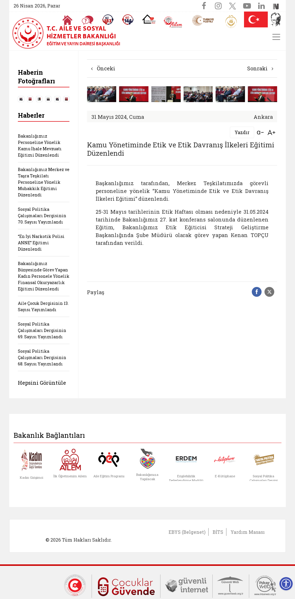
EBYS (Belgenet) (187, 532)
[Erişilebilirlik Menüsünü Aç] (286, 583)
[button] (270, 101)
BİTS (218, 532)
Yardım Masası (247, 532)
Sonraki (260, 68)
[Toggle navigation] (276, 37)
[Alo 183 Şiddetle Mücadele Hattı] (108, 19)
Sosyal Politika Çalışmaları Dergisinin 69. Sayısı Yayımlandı (42, 330)
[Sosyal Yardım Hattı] (128, 19)
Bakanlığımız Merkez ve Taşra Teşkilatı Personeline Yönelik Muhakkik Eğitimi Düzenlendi (43, 182)
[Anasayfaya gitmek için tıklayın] (67, 20)
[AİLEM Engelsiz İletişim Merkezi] (173, 22)
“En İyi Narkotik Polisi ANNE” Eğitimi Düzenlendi (41, 243)
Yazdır (242, 132)
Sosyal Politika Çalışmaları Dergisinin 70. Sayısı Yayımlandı (42, 215)
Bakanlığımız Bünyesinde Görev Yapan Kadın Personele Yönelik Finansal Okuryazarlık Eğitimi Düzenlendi (43, 276)
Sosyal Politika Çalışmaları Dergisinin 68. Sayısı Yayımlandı (42, 357)
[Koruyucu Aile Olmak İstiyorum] (148, 19)
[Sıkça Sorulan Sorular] (87, 20)
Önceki (103, 68)
